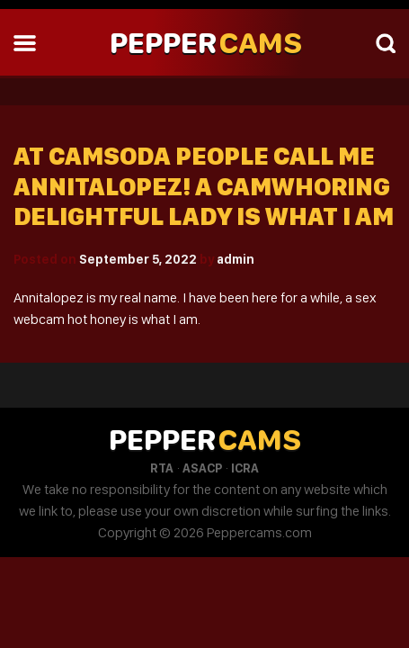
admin (235, 259)
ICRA (245, 468)
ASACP (202, 468)
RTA (161, 468)
